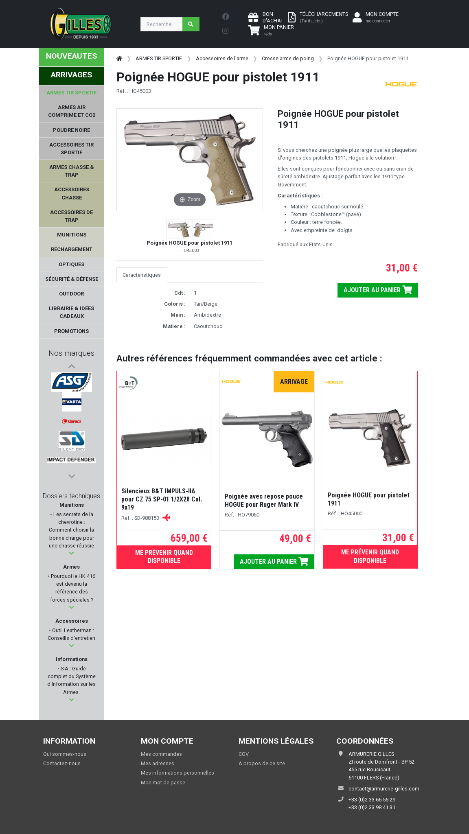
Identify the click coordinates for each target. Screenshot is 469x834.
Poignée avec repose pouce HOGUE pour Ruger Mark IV (264, 500)
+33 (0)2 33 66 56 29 (371, 800)
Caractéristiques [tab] (142, 275)
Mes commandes (161, 754)
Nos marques (71, 353)
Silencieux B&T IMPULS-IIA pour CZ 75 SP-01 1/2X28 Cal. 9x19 (161, 499)
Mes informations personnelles (177, 773)
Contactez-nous (62, 763)
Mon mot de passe (163, 782)
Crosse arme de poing (288, 58)
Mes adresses (157, 763)
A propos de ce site (262, 763)
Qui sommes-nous (64, 754)
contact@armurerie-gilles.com (383, 789)
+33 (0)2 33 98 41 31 (371, 807)
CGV (244, 754)
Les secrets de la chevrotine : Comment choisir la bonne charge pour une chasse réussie (71, 530)
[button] (71, 553)
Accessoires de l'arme (222, 58)
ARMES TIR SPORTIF (159, 58)
